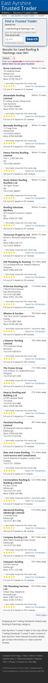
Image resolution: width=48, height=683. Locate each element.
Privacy (12, 662)
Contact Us (22, 662)
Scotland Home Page (12, 655)
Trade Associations (25, 659)
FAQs (25, 655)
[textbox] (19, 28)
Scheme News (8, 659)
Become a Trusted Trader (25, 12)
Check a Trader (35, 655)
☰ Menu (5, 12)
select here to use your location (18, 63)
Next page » (41, 615)
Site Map (32, 662)
